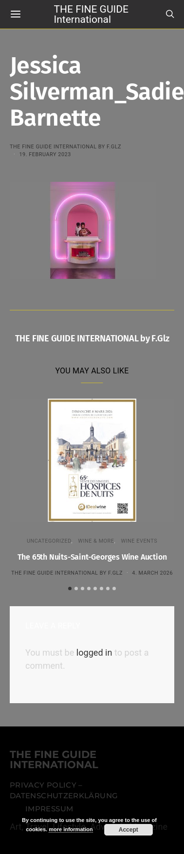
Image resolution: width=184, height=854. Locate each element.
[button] (70, 588)
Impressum (49, 808)
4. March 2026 (152, 573)
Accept (128, 829)
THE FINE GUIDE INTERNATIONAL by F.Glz (65, 147)
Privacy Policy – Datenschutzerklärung (64, 790)
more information (70, 829)
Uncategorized (49, 541)
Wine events (139, 541)
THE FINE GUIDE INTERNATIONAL (54, 760)
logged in (94, 652)
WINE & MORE (96, 541)
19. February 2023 (45, 154)
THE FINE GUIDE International (91, 14)
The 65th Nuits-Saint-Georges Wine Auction (92, 557)
